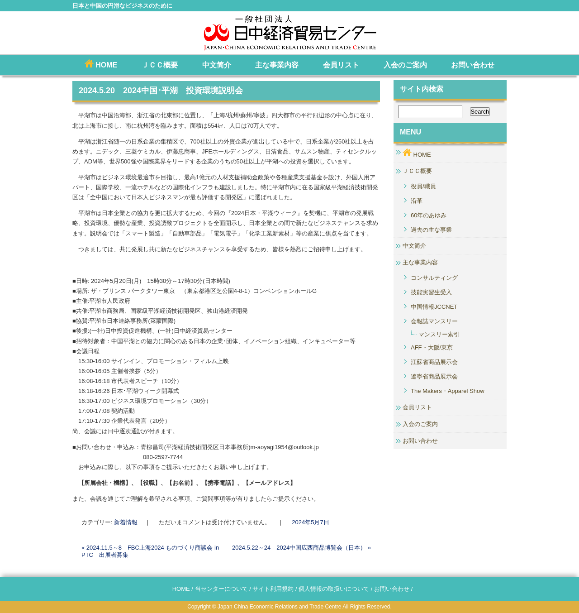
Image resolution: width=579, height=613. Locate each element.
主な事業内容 (277, 65)
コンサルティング (434, 277)
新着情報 (126, 522)
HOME (101, 64)
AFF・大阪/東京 (432, 347)
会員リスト (341, 65)
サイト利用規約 (273, 588)
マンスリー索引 (439, 334)
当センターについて (221, 588)
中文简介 (216, 65)
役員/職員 (423, 186)
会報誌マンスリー (434, 321)
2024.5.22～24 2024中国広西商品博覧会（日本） (301, 547)
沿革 (416, 200)
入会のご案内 (405, 65)
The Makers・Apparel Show (447, 391)
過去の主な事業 (431, 229)
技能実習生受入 (431, 292)
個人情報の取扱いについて (334, 588)
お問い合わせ (472, 65)
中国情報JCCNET (434, 306)
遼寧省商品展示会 (434, 376)
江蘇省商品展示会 (434, 362)
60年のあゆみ (428, 215)
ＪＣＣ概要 (160, 65)
